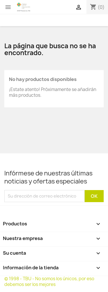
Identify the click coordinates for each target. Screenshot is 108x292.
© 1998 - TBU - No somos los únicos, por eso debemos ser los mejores (49, 281)
